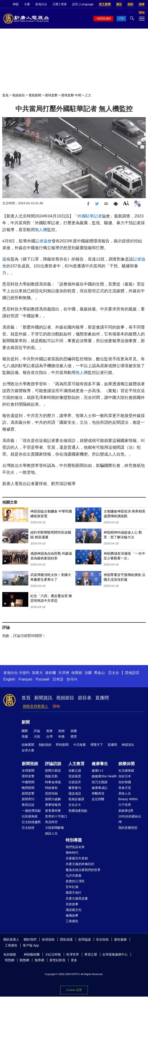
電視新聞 (35, 95)
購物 (56, 706)
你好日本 (124, 776)
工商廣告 (72, 921)
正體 (55, 4)
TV (122, 18)
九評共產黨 (73, 875)
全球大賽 (27, 750)
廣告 (119, 4)
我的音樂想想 (127, 827)
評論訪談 (53, 763)
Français (25, 679)
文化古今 (74, 805)
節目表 (84, 697)
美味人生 (124, 793)
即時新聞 (62, 744)
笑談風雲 (74, 776)
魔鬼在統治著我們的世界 (83, 870)
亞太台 (113, 673)
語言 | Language (82, 4)
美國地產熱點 (77, 810)
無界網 (39, 960)
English (9, 679)
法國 (88, 673)
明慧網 (9, 960)
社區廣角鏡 (30, 816)
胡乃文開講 (99, 782)
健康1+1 (97, 770)
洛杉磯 (50, 673)
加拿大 (37, 673)
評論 (37, 731)
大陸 (37, 736)
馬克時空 (51, 822)
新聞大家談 (53, 770)
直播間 (102, 697)
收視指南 (48, 939)
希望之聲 (90, 954)
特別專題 (74, 840)
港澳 (49, 731)
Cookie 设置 (74, 990)
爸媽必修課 (76, 799)
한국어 (72, 679)
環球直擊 (51, 95)
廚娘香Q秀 (126, 810)
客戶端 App (31, 945)
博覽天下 (96, 744)
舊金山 (99, 673)
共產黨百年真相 (77, 858)
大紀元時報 (53, 954)
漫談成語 (74, 793)
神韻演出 (128, 744)
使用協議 (84, 939)
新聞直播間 (104, 18)
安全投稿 (102, 939)
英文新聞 (105, 4)
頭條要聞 (27, 744)
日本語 (58, 679)
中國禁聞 (28, 782)
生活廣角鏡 (126, 770)
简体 (64, 4)
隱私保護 (66, 939)
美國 (24, 736)
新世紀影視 (57, 960)
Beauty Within (128, 799)
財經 (61, 731)
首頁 (5, 95)
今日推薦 (79, 744)
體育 (74, 736)
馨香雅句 (74, 788)
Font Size (126, 203)
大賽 (27, 4)
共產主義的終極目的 (80, 864)
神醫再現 (98, 793)
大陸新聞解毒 (54, 827)
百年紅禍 (72, 887)
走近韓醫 (98, 799)
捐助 (130, 4)
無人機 (41, 229)
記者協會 (43, 241)
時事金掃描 (53, 782)
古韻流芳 (74, 782)
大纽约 (24, 673)
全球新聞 (28, 770)
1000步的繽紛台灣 (129, 819)
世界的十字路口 (56, 816)
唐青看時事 (53, 810)
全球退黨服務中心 (115, 954)
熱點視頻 (45, 744)
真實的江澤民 (75, 881)
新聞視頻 (30, 763)
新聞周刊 (28, 799)
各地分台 (41, 4)
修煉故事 (72, 915)
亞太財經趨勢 (31, 822)
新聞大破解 (53, 799)
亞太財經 (28, 827)
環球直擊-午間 (71, 95)
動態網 (24, 960)
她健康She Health (104, 776)
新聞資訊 (43, 697)
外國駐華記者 (89, 216)
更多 (74, 960)
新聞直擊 (28, 793)
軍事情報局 (53, 805)
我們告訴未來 (75, 847)
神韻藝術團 (32, 954)
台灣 (49, 736)
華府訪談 (28, 805)
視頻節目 (18, 95)
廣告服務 (120, 939)
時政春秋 (51, 788)
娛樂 (74, 731)
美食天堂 (124, 788)
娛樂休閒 (126, 763)
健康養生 (100, 763)
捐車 (142, 4)
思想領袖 (51, 793)
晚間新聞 (28, 788)
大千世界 (124, 805)
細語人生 (51, 833)
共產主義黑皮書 (77, 898)
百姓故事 (72, 904)
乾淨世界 (72, 954)
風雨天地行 (73, 892)
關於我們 (30, 939)
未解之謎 (74, 770)
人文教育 (76, 763)
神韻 (16, 4)
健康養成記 (99, 788)
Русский (42, 679)
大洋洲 (63, 673)
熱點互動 (51, 776)
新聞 (25, 722)
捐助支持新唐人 (35, 706)
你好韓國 (124, 782)
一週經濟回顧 (31, 810)
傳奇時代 (72, 852)
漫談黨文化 (73, 910)
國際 (24, 731)
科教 (61, 736)
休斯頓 (76, 673)
